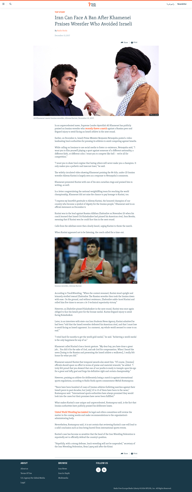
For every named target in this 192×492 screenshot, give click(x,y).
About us (24, 469)
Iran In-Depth (64, 473)
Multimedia (63, 478)
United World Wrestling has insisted (72, 412)
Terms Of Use (26, 473)
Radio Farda (62, 31)
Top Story (60, 12)
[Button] (124, 42)
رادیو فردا (170, 4)
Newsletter (182, 4)
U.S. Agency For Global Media (33, 478)
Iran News (62, 469)
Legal (23, 483)
